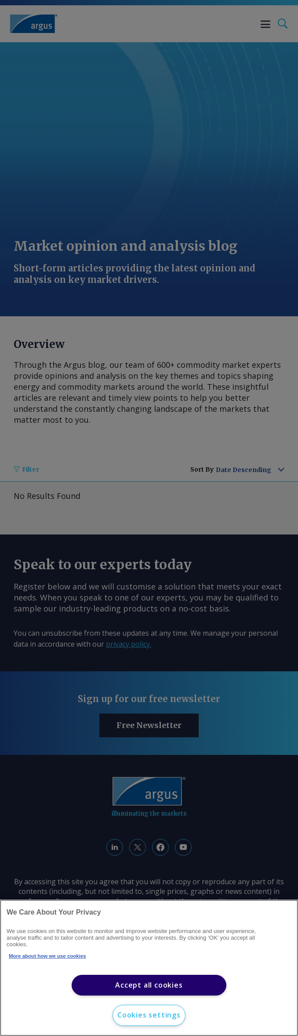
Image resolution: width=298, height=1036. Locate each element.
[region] (149, 968)
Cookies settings (149, 1015)
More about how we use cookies (47, 956)
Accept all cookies (148, 985)
